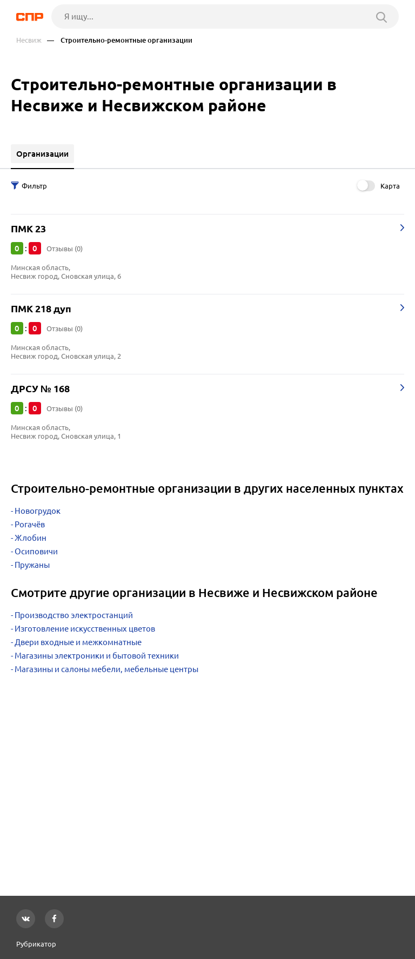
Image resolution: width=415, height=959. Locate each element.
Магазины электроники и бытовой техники (97, 656)
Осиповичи (36, 551)
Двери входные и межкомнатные (78, 642)
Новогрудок (38, 511)
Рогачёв (30, 524)
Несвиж (29, 40)
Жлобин (30, 538)
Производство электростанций (74, 615)
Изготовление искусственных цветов (85, 629)
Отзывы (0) (64, 248)
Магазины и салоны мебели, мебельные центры (106, 669)
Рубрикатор (36, 944)
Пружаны (32, 565)
